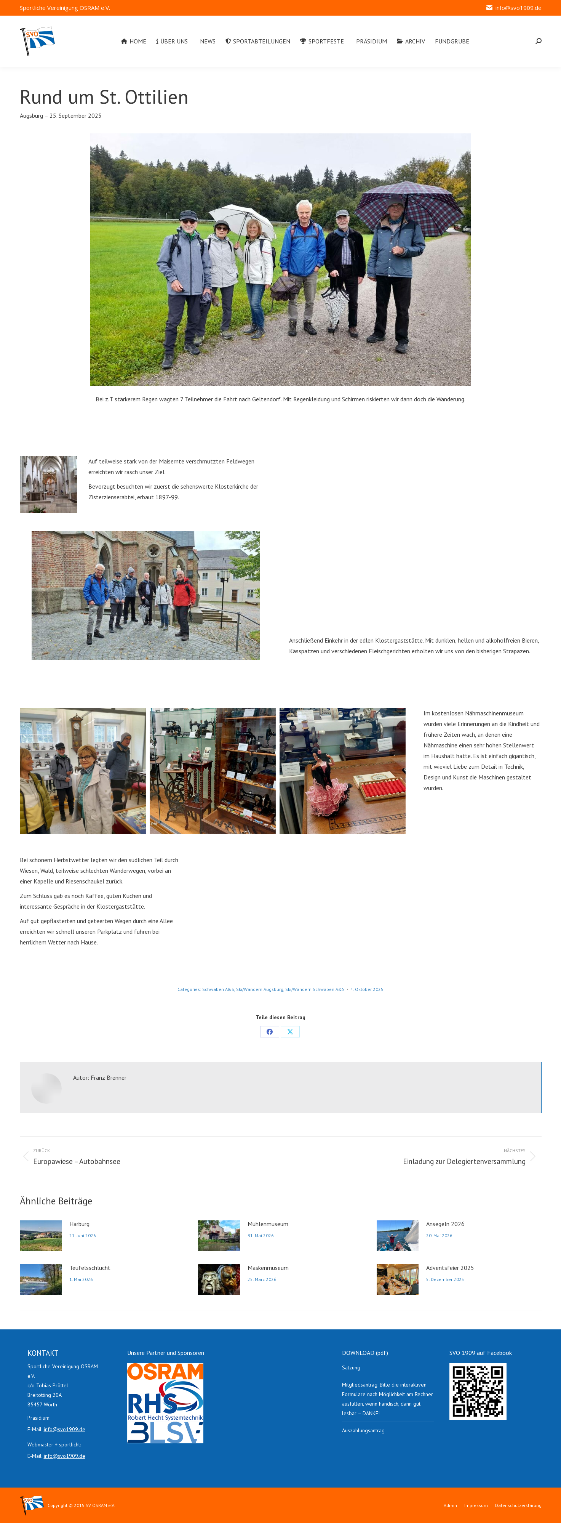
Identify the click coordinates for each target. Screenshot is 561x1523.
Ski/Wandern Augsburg (259, 989)
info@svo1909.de (513, 8)
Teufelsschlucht (89, 1267)
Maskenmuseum (268, 1267)
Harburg (79, 1224)
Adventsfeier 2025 (450, 1267)
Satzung (351, 1367)
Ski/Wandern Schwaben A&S (315, 989)
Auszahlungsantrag (363, 1430)
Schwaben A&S (218, 989)
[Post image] (41, 1235)
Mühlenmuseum (268, 1224)
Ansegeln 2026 (445, 1224)
